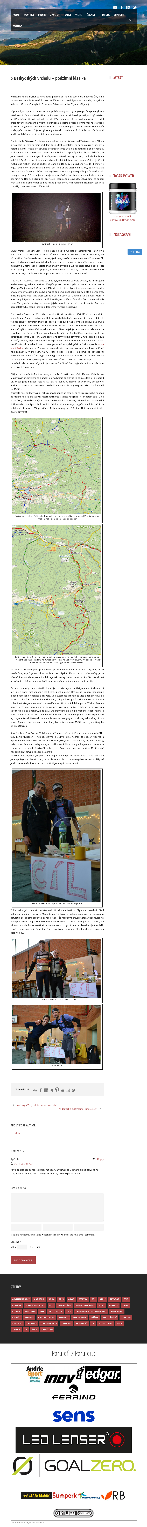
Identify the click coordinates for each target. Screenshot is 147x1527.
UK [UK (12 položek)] (93, 1323)
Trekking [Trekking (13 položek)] (66, 1323)
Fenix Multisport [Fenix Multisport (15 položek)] (35, 1305)
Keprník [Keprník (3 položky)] (16, 1311)
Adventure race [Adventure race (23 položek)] (21, 1299)
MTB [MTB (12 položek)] (42, 1311)
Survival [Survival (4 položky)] (17, 1323)
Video (78, 15)
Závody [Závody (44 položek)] (16, 1329)
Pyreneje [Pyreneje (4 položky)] (29, 1317)
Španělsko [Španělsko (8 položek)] (47, 1329)
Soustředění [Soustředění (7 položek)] (110, 1317)
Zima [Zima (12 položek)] (119, 1323)
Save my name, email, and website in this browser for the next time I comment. (54, 1234)
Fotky (67, 15)
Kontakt (18, 26)
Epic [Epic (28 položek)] (126, 1299)
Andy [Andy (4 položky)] (51, 1299)
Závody (55, 15)
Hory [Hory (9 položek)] (102, 1305)
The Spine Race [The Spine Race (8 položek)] (49, 1323)
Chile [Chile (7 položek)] (103, 1299)
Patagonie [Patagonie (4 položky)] (117, 1311)
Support (119, 15)
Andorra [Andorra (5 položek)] (39, 1299)
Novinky (29, 15)
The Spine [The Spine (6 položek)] (31, 1323)
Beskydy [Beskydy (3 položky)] (83, 1299)
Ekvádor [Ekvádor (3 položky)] (114, 1299)
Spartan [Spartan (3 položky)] (126, 1317)
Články (91, 15)
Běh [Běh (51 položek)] (93, 1299)
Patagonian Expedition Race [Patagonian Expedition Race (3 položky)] (91, 1311)
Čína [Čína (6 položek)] (34, 1329)
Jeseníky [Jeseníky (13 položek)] (113, 1305)
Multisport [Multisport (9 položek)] (55, 1311)
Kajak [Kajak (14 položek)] (125, 1305)
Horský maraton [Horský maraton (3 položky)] (84, 1305)
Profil (42, 15)
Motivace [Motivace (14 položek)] (30, 1311)
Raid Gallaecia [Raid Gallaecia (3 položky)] (46, 1317)
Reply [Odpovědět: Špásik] (100, 1159)
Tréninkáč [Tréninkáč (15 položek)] (81, 1323)
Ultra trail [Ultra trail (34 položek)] (105, 1323)
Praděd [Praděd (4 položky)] (16, 1317)
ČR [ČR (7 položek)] (26, 1329)
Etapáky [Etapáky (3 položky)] (16, 1305)
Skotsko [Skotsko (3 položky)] (63, 1317)
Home (16, 15)
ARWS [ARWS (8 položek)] (71, 1299)
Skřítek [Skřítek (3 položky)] (94, 1317)
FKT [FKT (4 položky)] (51, 1305)
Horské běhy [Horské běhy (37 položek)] (64, 1305)
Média (106, 15)
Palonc (35, 87)
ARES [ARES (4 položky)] (61, 1299)
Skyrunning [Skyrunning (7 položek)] (79, 1317)
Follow (135, 251)
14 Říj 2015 (20, 87)
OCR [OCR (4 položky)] (69, 1311)
